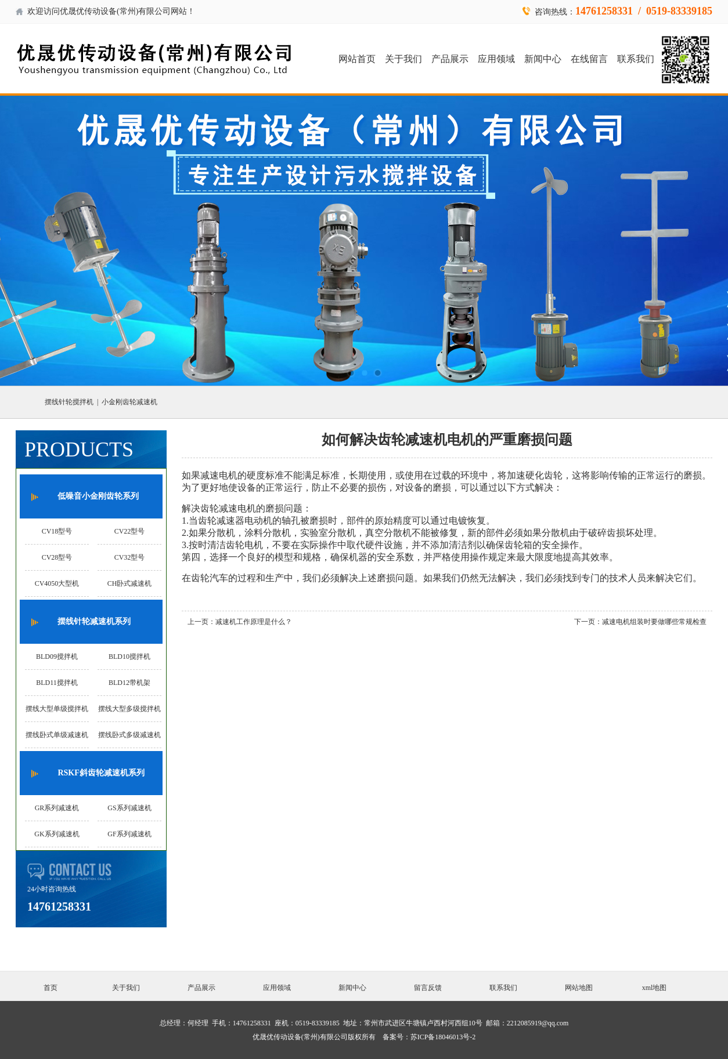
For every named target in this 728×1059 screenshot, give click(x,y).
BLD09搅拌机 (57, 656)
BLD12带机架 (129, 683)
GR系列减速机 (57, 808)
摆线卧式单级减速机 (57, 735)
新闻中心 (542, 59)
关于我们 (403, 59)
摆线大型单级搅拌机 (57, 709)
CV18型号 (57, 531)
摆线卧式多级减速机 (129, 735)
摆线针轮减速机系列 (94, 621)
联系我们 (635, 59)
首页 (50, 988)
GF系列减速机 (129, 834)
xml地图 (654, 988)
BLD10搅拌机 (129, 656)
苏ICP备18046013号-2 (443, 1037)
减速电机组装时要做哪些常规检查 (654, 622)
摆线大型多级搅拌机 (129, 709)
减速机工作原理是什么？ (253, 622)
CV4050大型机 (57, 583)
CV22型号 (129, 531)
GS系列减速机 (129, 808)
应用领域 (496, 59)
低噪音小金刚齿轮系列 (98, 496)
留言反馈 (428, 988)
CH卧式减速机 (129, 583)
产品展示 (449, 59)
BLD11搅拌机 (57, 683)
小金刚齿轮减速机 (129, 402)
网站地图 (579, 988)
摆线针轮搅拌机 (69, 402)
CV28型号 (57, 557)
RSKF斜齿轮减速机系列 (100, 772)
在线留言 (589, 59)
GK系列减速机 (56, 834)
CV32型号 (129, 557)
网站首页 (357, 59)
